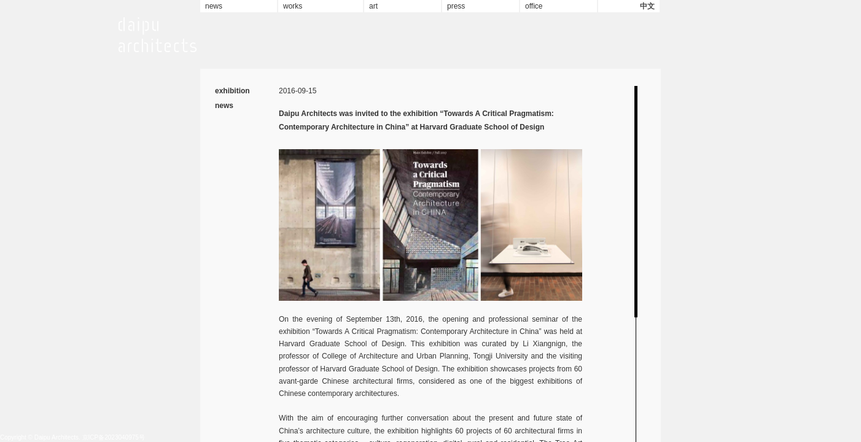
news (213, 6)
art (373, 6)
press (456, 6)
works (292, 6)
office (533, 6)
